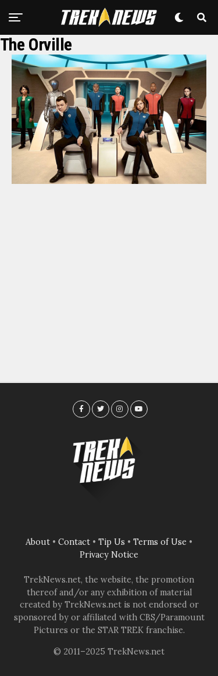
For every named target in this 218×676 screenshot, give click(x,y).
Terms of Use (160, 542)
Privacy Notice (109, 555)
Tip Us (111, 542)
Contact (74, 542)
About (38, 542)
